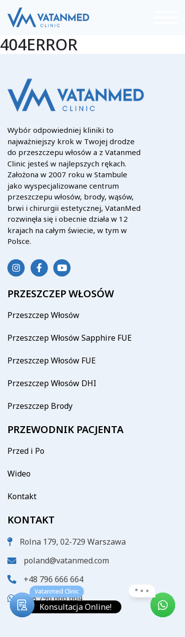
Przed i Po (25, 450)
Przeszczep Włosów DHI (51, 383)
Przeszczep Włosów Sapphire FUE (69, 337)
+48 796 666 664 (53, 579)
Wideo (19, 473)
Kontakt (22, 496)
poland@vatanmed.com (66, 560)
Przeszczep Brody (40, 405)
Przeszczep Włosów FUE (51, 360)
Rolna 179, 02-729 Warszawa (73, 541)
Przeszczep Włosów (43, 315)
